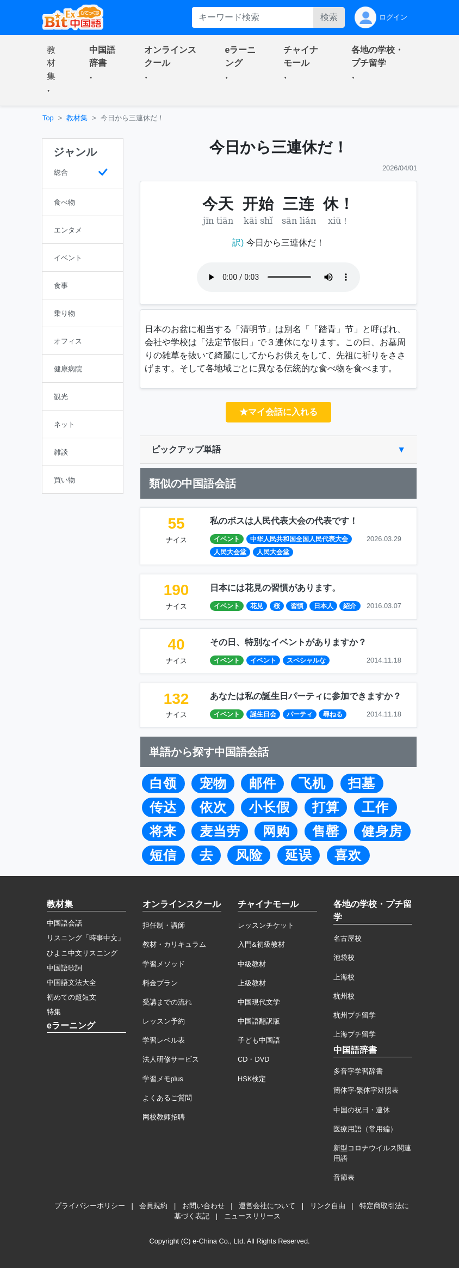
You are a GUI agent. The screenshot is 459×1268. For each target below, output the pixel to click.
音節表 (344, 1177)
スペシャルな (306, 660)
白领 (163, 783)
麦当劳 (220, 831)
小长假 (269, 807)
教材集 (77, 118)
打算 (325, 807)
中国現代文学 (259, 1002)
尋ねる (333, 714)
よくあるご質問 (167, 1098)
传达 (163, 807)
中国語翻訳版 (259, 1021)
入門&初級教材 (261, 944)
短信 (163, 855)
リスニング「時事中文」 (86, 938)
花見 (256, 606)
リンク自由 (327, 1206)
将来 (163, 831)
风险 (249, 855)
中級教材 (252, 964)
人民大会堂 (230, 552)
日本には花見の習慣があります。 (275, 587)
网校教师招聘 (163, 1117)
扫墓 (361, 783)
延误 (298, 855)
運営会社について (267, 1206)
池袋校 (344, 957)
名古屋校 (347, 938)
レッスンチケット (266, 925)
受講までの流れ (167, 1002)
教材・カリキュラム (174, 944)
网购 (276, 831)
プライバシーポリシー (89, 1206)
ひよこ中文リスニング (82, 953)
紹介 (349, 606)
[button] (55, 70)
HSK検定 (252, 1079)
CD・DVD (254, 1059)
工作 (375, 807)
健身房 (382, 831)
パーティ (300, 714)
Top (48, 118)
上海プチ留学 (354, 1034)
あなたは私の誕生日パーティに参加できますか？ (305, 696)
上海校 (344, 977)
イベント (227, 539)
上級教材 (252, 983)
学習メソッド (163, 964)
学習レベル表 (163, 1040)
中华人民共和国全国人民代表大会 (299, 539)
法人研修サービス (170, 1059)
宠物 (213, 783)
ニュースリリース (252, 1216)
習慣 (296, 606)
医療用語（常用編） (365, 1129)
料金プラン (160, 983)
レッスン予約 (163, 1021)
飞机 (312, 783)
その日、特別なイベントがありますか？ (288, 642)
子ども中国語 (259, 1040)
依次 (213, 807)
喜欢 (348, 855)
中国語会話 (64, 923)
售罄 (325, 831)
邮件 (262, 783)
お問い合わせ (203, 1206)
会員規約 (153, 1206)
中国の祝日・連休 (361, 1110)
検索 (329, 17)
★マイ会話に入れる (278, 411)
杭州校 (344, 996)
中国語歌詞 (64, 968)
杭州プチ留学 (354, 1015)
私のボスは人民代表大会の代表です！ (284, 520)
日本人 (323, 606)
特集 (54, 1012)
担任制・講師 (163, 925)
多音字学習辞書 (358, 1071)
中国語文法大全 (71, 982)
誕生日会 (263, 714)
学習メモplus (162, 1079)
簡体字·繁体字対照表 (366, 1090)
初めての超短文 (71, 997)
